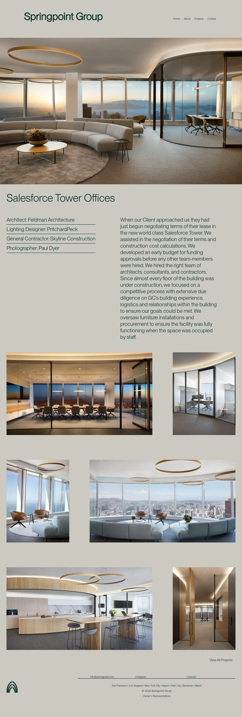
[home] (63, 16)
